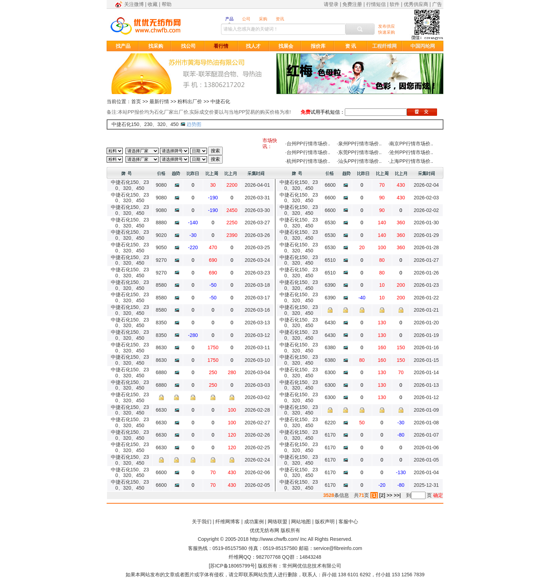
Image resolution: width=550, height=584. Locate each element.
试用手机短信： (327, 112)
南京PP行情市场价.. (411, 143)
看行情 (221, 46)
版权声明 (325, 521)
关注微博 (134, 4)
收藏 (152, 4)
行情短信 (376, 4)
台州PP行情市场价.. (308, 143)
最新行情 (159, 101)
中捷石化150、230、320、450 (145, 124)
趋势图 (194, 124)
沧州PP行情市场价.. (411, 152)
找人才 (253, 46)
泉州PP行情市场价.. (360, 143)
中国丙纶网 (422, 46)
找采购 (155, 46)
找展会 (286, 46)
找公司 (188, 46)
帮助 (167, 4)
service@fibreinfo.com (338, 548)
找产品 (123, 46)
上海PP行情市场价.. (411, 161)
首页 (136, 101)
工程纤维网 (384, 46)
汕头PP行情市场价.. (360, 161)
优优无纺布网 (264, 530)
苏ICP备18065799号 (232, 566)
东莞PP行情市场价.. (360, 152)
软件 (395, 4)
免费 (305, 112)
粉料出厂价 (189, 101)
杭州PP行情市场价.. (308, 161)
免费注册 (352, 4)
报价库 (318, 46)
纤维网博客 (227, 521)
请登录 (331, 4)
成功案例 (254, 521)
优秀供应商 (416, 4)
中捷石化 (220, 101)
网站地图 (301, 521)
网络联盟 (277, 521)
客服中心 (348, 521)
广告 (437, 4)
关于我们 (202, 521)
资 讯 (350, 46)
